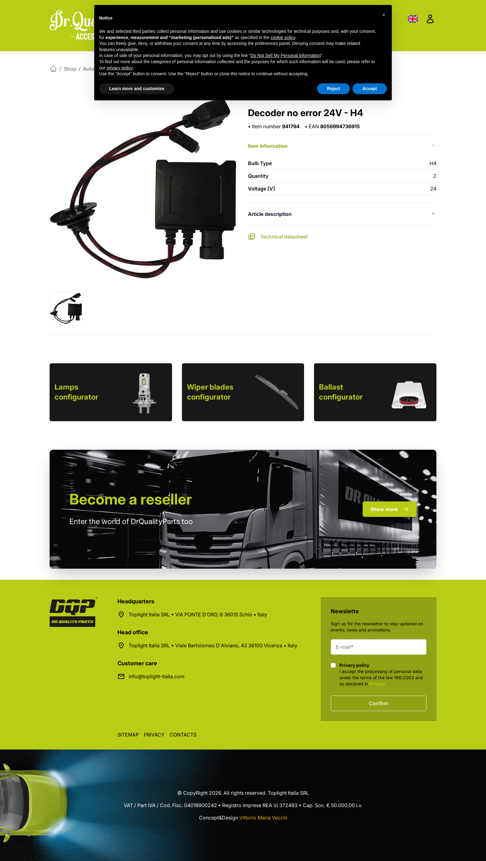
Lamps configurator (76, 391)
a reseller (130, 499)
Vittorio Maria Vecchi (263, 818)
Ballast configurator (341, 391)
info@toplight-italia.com (156, 676)
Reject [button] (333, 88)
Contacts (183, 735)
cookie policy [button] (283, 37)
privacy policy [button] (119, 67)
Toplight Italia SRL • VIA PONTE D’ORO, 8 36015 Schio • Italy (198, 614)
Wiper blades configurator (210, 391)
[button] (384, 15)
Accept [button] (369, 88)
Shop (70, 69)
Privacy (377, 683)
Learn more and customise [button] (136, 88)
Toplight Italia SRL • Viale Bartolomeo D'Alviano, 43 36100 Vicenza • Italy (213, 645)
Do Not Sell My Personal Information (285, 55)
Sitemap (128, 735)
